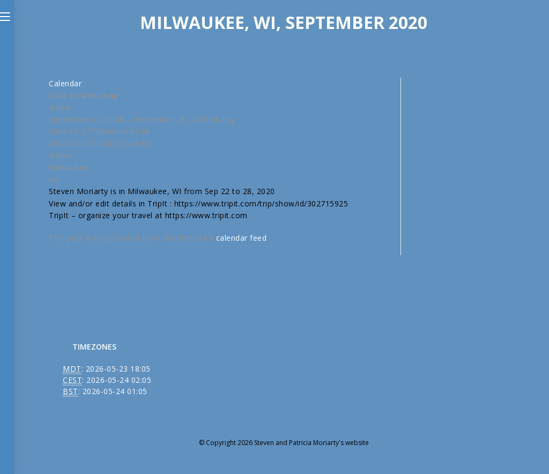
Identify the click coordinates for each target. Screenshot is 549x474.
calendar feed (241, 238)
